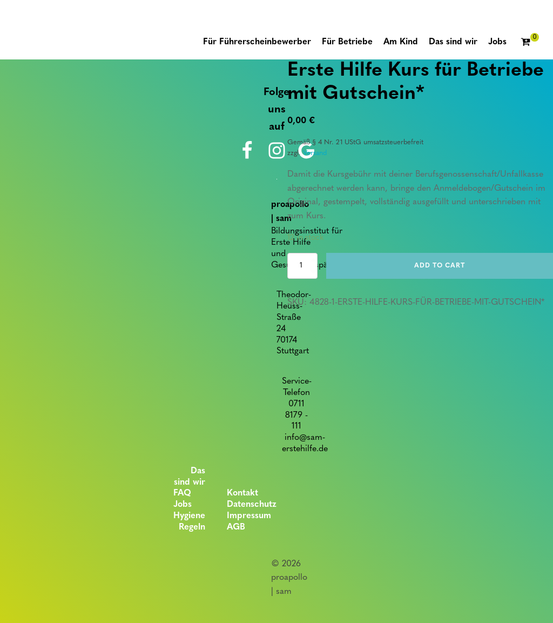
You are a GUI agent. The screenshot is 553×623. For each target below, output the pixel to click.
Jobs (182, 504)
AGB (236, 527)
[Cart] (529, 42)
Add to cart (439, 266)
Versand (315, 153)
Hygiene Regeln (189, 522)
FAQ (182, 493)
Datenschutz (251, 504)
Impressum (249, 516)
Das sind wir (189, 477)
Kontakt (242, 493)
